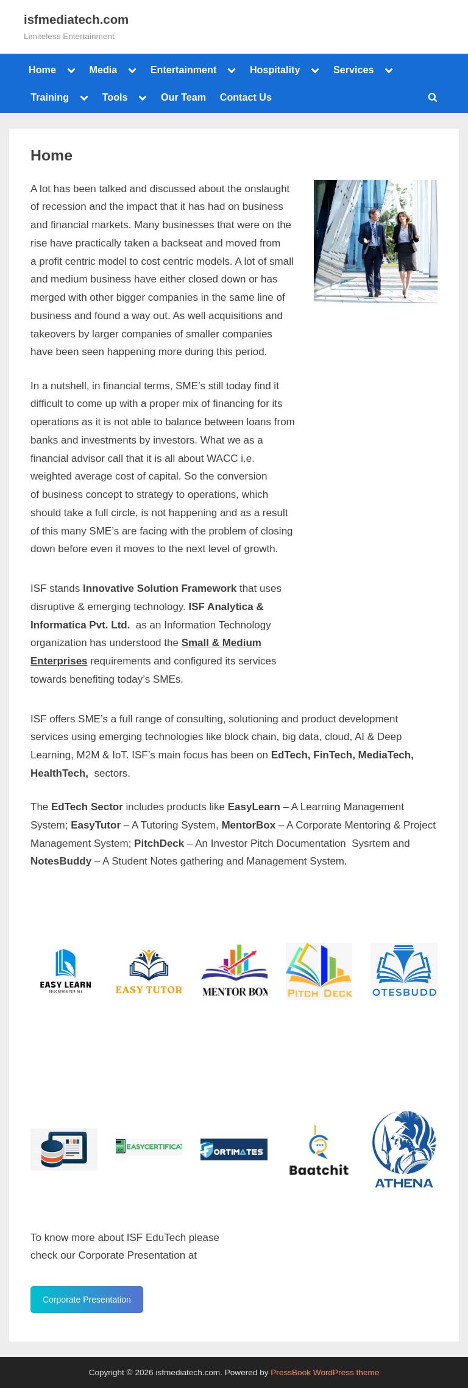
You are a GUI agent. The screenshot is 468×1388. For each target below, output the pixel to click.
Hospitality (275, 69)
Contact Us (246, 97)
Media (103, 69)
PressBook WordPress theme (325, 1372)
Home (42, 69)
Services (353, 69)
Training (49, 97)
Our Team (183, 97)
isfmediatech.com (76, 19)
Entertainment (184, 69)
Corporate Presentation (87, 1299)
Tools (115, 97)
